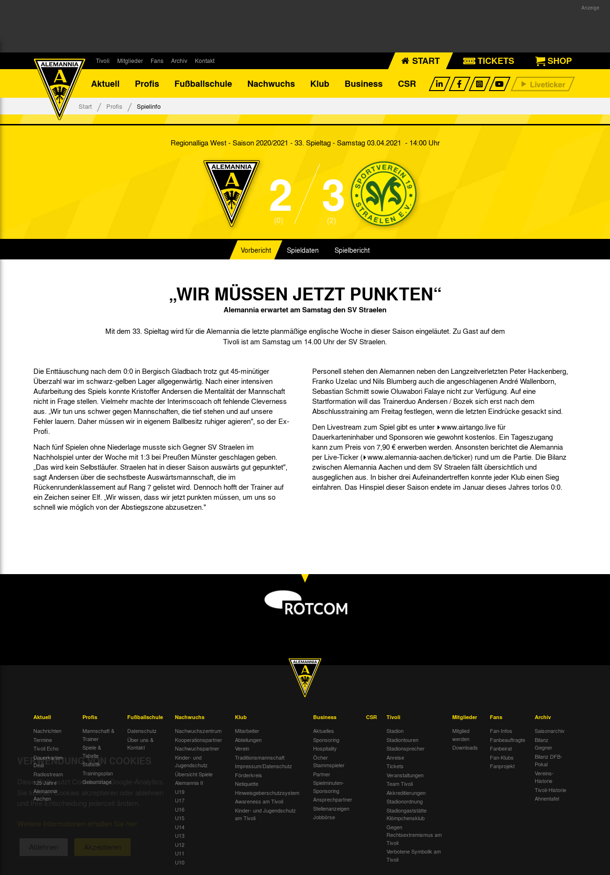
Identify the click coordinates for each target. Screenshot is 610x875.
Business (364, 83)
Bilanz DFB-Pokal (548, 760)
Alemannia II (189, 782)
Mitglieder (130, 60)
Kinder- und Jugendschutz (191, 761)
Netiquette (246, 783)
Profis (147, 83)
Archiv (179, 60)
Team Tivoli (399, 783)
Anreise (395, 757)
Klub (319, 83)
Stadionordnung (404, 801)
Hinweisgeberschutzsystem (267, 792)
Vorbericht (256, 250)
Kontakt (204, 60)
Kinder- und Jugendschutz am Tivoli (265, 814)
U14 (179, 827)
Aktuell (105, 83)
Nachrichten (47, 730)
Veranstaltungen (405, 775)
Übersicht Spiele (194, 774)
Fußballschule (203, 83)
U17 (179, 800)
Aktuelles (323, 730)
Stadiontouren (402, 739)
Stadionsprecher (405, 748)
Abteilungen (248, 739)
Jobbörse (324, 817)
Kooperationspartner (198, 739)
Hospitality (325, 748)
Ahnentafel (547, 798)
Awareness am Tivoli (259, 801)
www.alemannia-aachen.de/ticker (418, 457)
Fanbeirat (501, 748)
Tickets (395, 766)
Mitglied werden (460, 734)
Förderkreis (248, 775)
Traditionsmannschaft (260, 757)
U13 (179, 835)
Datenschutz (142, 730)
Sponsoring (326, 739)
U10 (179, 862)
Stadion (395, 730)
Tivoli (103, 60)
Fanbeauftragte (507, 739)
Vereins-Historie (544, 777)
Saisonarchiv (550, 730)
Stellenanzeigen (331, 808)
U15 (179, 818)
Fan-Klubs (502, 757)
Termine (42, 739)
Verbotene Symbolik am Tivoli (413, 855)
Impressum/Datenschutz (263, 766)
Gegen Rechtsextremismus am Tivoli (414, 834)
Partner (321, 774)
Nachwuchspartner (197, 748)
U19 (179, 791)
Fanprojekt (502, 766)
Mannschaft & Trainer (98, 734)
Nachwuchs (271, 83)
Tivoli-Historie (550, 789)
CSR (407, 83)
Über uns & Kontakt (140, 743)
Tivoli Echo (46, 748)
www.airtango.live (468, 427)
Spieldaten (303, 250)
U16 (179, 809)
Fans (157, 60)
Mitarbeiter (247, 730)
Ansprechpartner (332, 799)
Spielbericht (352, 250)
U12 (179, 844)
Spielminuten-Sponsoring (328, 786)
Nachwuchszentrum (198, 730)
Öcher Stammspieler (329, 761)
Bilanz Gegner (543, 743)
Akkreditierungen (406, 792)
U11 (179, 853)
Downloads (465, 747)
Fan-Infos (501, 730)
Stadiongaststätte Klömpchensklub (406, 814)
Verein (242, 748)
